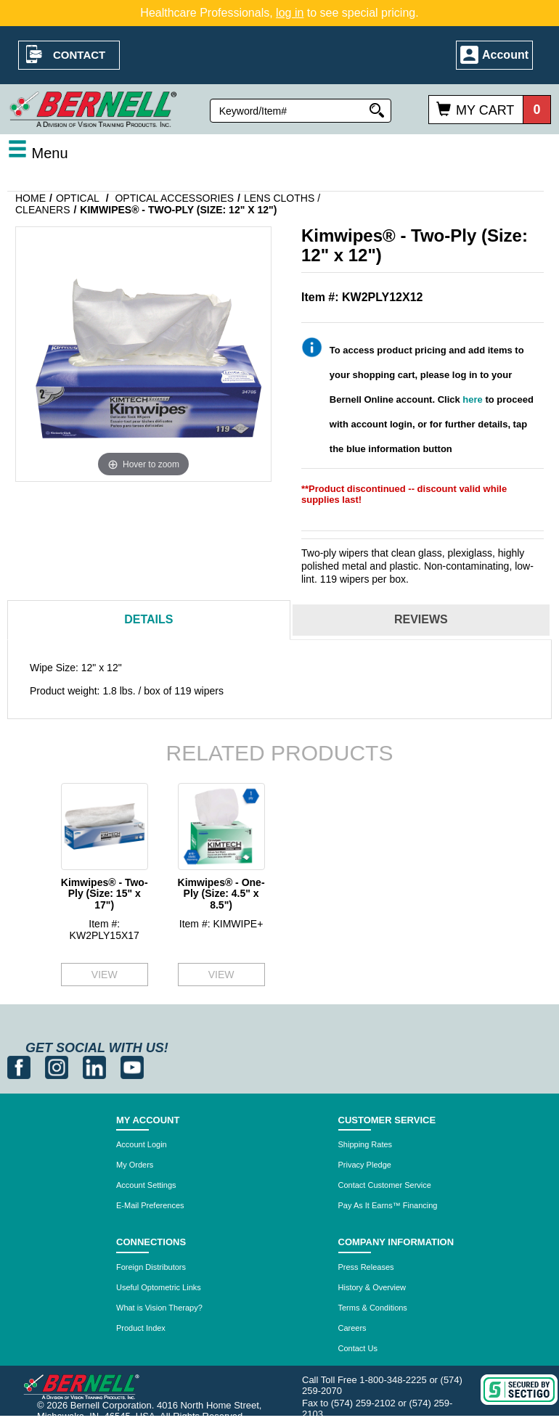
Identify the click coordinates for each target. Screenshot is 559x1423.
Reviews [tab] (421, 619)
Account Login (141, 1144)
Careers (352, 1328)
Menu (37, 153)
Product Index (141, 1328)
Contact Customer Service (384, 1185)
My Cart (485, 110)
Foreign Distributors (151, 1267)
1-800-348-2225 (393, 1379)
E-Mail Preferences (150, 1205)
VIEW (104, 974)
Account (505, 55)
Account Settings (146, 1185)
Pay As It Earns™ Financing (388, 1205)
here (472, 399)
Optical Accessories (174, 198)
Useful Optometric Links (158, 1287)
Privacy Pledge (364, 1164)
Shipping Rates (365, 1144)
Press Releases (366, 1267)
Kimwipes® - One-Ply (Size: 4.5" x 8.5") (221, 894)
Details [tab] (148, 619)
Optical (77, 198)
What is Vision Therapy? (159, 1307)
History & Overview (372, 1287)
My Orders (134, 1164)
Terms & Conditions (372, 1307)
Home (30, 198)
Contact (79, 55)
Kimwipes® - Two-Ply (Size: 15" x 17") (104, 894)
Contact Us (358, 1348)
